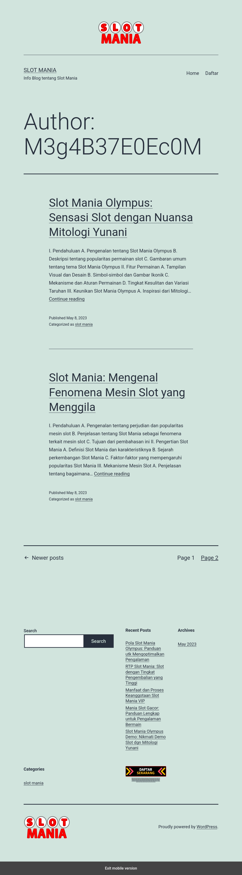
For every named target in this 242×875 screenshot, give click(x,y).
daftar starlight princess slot (138, 777)
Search (30, 630)
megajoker (147, 780)
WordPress (207, 826)
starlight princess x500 (146, 777)
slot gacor (135, 777)
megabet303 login (133, 779)
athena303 (133, 777)
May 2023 (187, 644)
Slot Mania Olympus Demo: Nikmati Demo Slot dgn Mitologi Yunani (145, 739)
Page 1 (186, 558)
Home (192, 73)
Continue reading (67, 299)
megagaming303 (134, 780)
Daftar (211, 73)
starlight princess (142, 777)
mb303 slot (143, 779)
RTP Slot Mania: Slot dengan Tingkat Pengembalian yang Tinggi (144, 674)
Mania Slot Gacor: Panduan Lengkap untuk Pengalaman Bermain (143, 716)
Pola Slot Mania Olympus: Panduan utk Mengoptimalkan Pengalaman (144, 651)
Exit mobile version (121, 868)
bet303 (136, 779)
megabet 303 (156, 779)
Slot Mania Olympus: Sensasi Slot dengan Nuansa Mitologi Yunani (121, 217)
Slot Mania (40, 70)
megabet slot (154, 780)
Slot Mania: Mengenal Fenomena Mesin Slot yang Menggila (117, 392)
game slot (156, 780)
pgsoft (159, 777)
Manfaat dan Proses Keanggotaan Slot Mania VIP (144, 695)
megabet (146, 779)
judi (157, 780)
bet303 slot (141, 779)
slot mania (84, 324)
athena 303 (155, 777)
